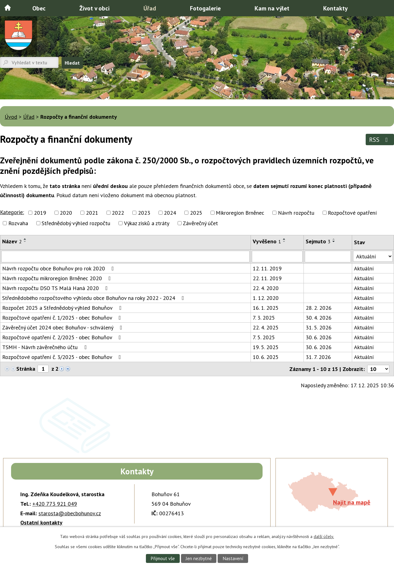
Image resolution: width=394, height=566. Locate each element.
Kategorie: (12, 212)
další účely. (324, 536)
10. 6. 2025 (266, 357)
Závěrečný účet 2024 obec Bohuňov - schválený (63, 327)
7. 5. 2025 (264, 337)
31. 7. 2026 (318, 357)
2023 (144, 212)
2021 (92, 212)
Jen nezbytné (199, 558)
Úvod (7, 7)
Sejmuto (318, 241)
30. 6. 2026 (319, 337)
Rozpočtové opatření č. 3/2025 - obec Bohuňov (62, 357)
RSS (379, 139)
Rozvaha (18, 223)
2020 (66, 212)
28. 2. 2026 (319, 307)
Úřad (149, 8)
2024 (170, 212)
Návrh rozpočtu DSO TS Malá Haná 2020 (56, 288)
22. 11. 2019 (267, 278)
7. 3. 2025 (264, 317)
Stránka (25, 368)
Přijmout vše (162, 558)
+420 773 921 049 (54, 503)
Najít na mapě (351, 502)
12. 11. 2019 (267, 268)
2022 (118, 212)
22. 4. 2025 (266, 327)
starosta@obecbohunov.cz (69, 513)
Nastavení (233, 558)
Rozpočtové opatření (352, 212)
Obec (39, 8)
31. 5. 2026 (319, 327)
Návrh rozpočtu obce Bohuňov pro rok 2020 (59, 268)
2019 (40, 212)
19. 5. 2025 (266, 347)
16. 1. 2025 (266, 307)
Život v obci (94, 8)
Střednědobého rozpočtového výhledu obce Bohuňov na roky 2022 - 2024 (94, 297)
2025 (196, 212)
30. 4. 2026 (319, 317)
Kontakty (335, 8)
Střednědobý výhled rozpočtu (76, 223)
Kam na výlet (272, 8)
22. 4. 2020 (266, 288)
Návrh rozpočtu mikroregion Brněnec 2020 (57, 278)
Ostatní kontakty (41, 522)
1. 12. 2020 (266, 297)
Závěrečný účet (200, 223)
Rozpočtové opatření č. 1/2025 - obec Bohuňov (62, 317)
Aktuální (364, 268)
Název (12, 241)
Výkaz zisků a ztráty (146, 223)
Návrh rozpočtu (296, 212)
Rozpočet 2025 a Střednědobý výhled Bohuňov (63, 307)
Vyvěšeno (267, 241)
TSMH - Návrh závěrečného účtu (45, 347)
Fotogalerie (205, 8)
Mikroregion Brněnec (240, 212)
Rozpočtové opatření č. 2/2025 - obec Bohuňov (62, 337)
